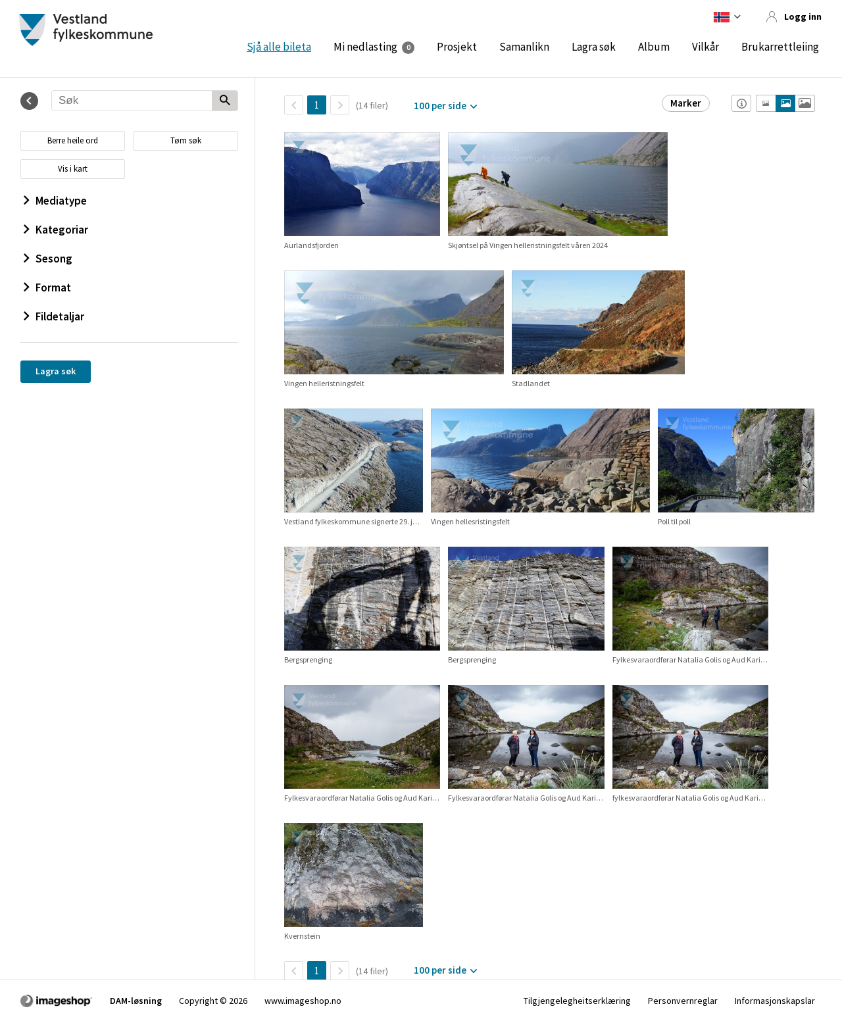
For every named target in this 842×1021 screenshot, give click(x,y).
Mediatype (55, 200)
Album (654, 46)
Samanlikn (524, 46)
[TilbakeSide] (293, 104)
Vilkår (705, 46)
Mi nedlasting (365, 46)
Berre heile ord (72, 140)
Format (47, 287)
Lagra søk (594, 46)
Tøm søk (185, 140)
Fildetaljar (54, 316)
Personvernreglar (683, 1001)
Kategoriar (56, 229)
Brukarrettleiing (780, 46)
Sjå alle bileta (279, 46)
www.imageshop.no (302, 1001)
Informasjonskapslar (775, 1001)
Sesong (48, 258)
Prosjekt (457, 46)
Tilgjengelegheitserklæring (577, 1001)
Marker (685, 103)
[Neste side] (339, 104)
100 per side (440, 105)
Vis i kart (72, 168)
